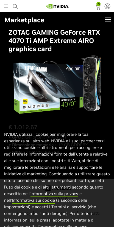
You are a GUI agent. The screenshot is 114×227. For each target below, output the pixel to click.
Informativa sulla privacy (54, 198)
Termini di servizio (69, 212)
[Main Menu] (6, 6)
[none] (107, 7)
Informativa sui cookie (33, 205)
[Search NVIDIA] (16, 5)
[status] (98, 8)
